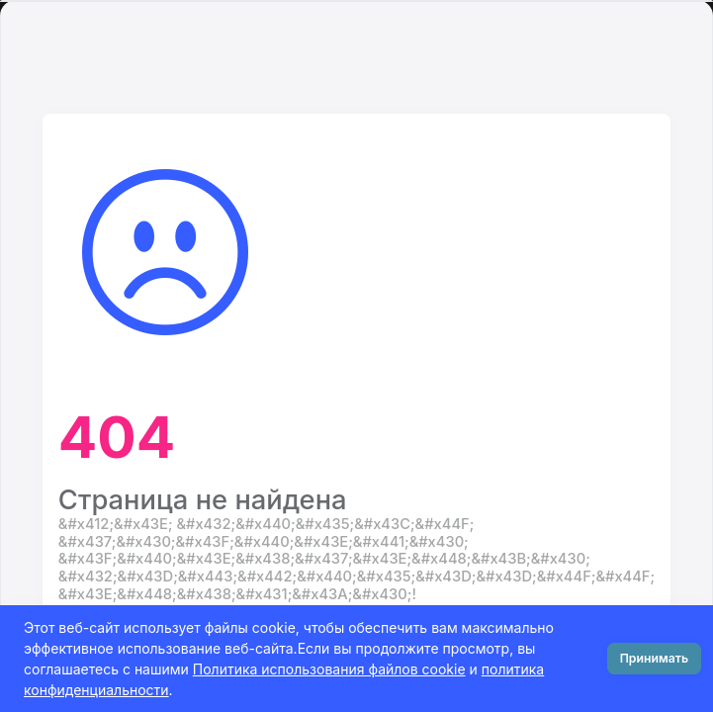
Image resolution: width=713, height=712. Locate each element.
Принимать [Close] (654, 658)
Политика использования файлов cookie (329, 669)
